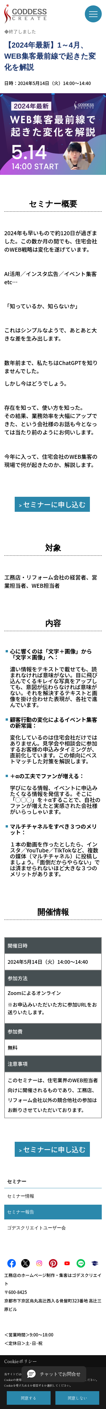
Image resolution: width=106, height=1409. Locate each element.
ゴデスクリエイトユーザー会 (36, 1227)
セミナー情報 (20, 1196)
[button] (53, 1374)
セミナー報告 (20, 1211)
